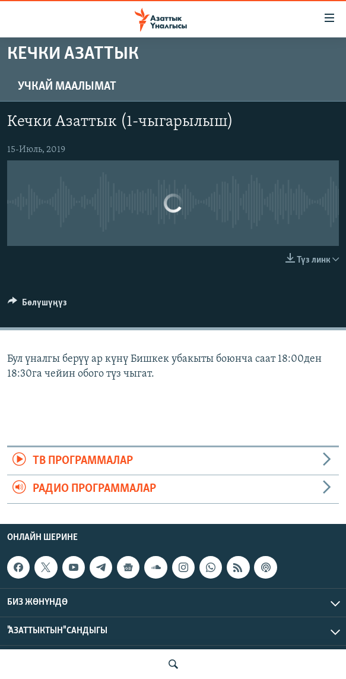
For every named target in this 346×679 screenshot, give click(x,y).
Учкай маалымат (67, 87)
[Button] (37, 305)
